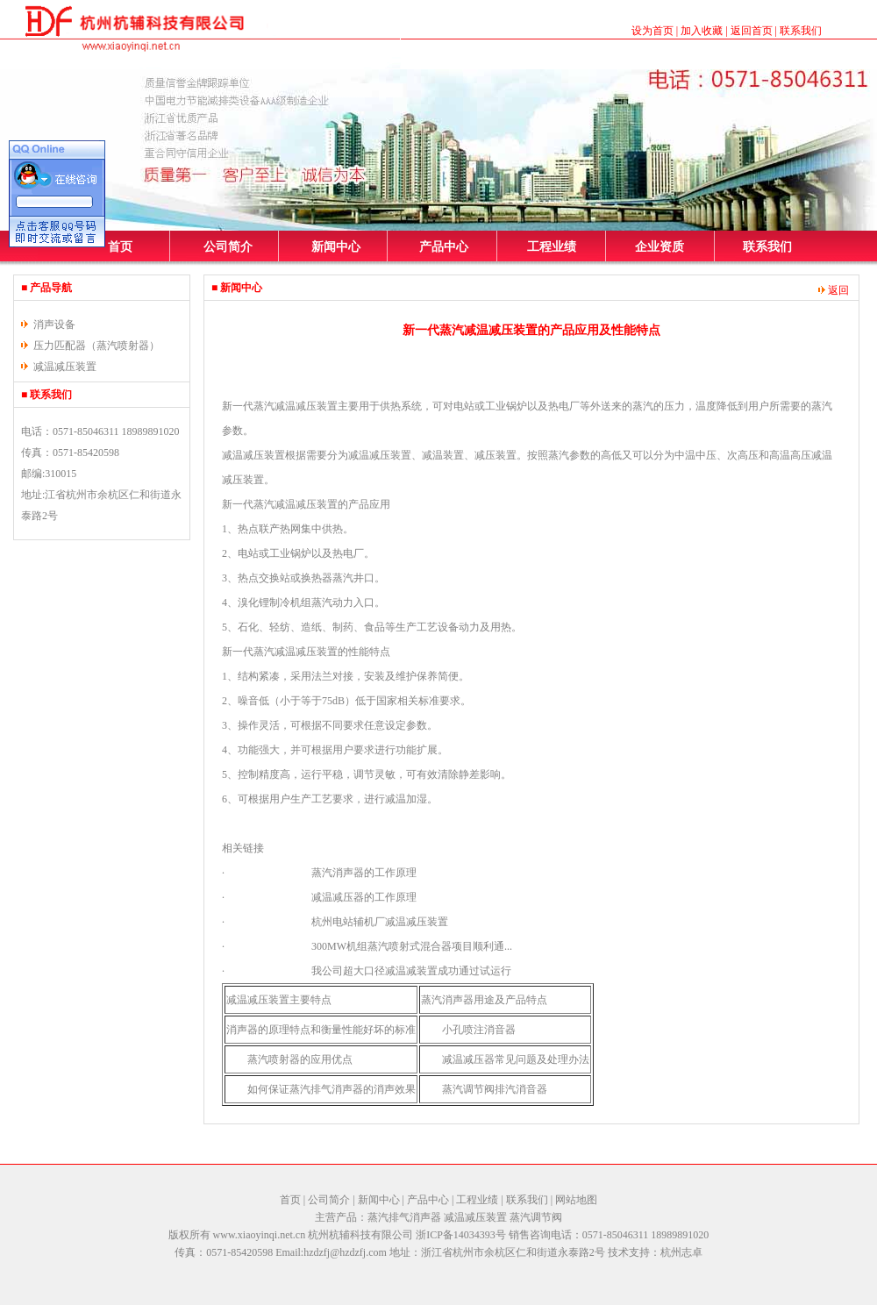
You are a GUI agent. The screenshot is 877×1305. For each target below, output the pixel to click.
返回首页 (752, 31)
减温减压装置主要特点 (279, 1000)
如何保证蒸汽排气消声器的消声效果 (331, 1089)
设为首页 (652, 31)
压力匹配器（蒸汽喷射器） (96, 345)
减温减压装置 (64, 366)
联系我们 (801, 31)
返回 (833, 290)
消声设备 (54, 324)
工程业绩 (551, 246)
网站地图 (576, 1200)
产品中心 (443, 246)
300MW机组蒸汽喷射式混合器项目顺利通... (411, 946)
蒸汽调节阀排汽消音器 (494, 1089)
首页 (120, 246)
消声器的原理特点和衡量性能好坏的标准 (321, 1029)
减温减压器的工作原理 (364, 897)
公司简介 (228, 246)
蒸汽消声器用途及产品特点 (484, 1000)
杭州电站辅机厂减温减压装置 (379, 922)
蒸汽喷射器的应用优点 (300, 1059)
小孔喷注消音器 (479, 1029)
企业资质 (659, 246)
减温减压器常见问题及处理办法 (515, 1059)
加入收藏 (702, 31)
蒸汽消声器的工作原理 (364, 872)
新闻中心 (335, 246)
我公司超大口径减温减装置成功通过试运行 (411, 971)
